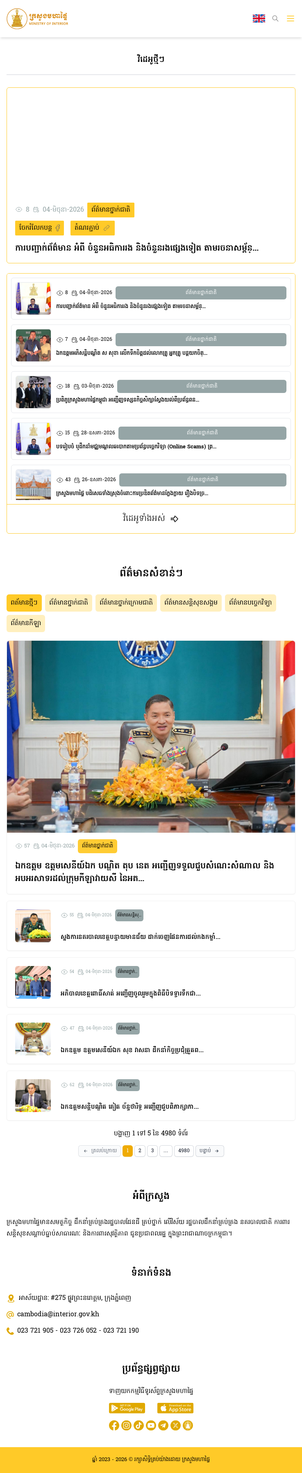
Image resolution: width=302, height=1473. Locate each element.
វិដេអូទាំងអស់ (151, 519)
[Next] (209, 1151)
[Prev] (99, 1151)
